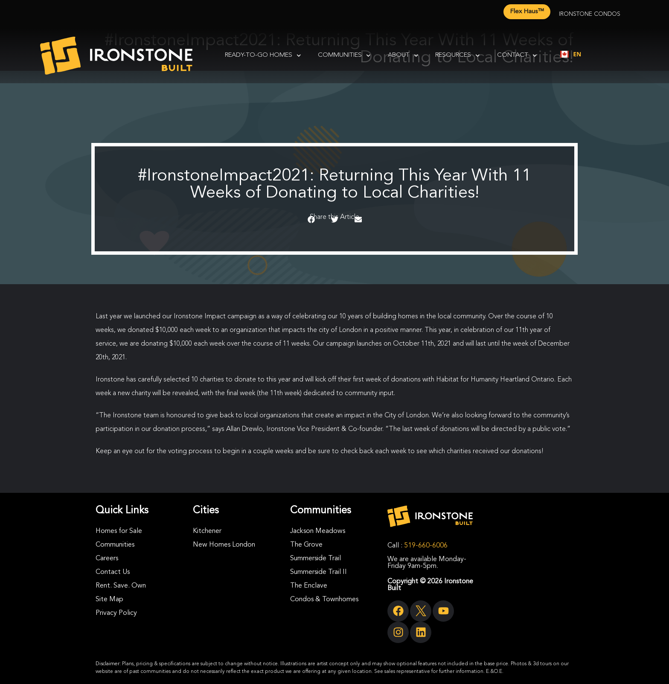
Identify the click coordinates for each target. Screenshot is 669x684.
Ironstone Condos (589, 14)
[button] (311, 219)
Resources (457, 55)
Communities (344, 55)
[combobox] (570, 54)
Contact (517, 55)
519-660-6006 (426, 545)
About (403, 55)
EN (570, 54)
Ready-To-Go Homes (263, 55)
